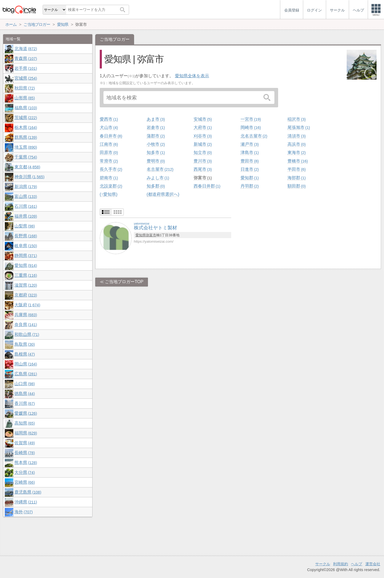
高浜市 (296, 144)
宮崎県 (24, 482)
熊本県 (25, 462)
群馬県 (25, 137)
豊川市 (203, 161)
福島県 (25, 107)
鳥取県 (24, 344)
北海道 (25, 48)
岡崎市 (251, 127)
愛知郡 (250, 178)
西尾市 (203, 169)
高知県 (24, 423)
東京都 (27, 167)
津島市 (250, 152)
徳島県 (24, 393)
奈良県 (25, 324)
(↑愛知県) (109, 194)
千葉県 (25, 157)
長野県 (25, 236)
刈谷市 (203, 136)
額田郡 (296, 186)
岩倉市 (156, 127)
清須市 (296, 136)
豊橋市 (297, 161)
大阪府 (27, 305)
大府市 (203, 127)
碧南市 (109, 178)
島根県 (24, 354)
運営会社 (372, 564)
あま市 (156, 119)
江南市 (109, 144)
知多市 (156, 152)
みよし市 (158, 178)
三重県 (25, 275)
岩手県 (25, 68)
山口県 (24, 383)
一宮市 (251, 119)
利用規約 (340, 564)
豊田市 (250, 161)
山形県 (24, 98)
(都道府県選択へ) (163, 194)
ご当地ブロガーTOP (124, 281)
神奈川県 (29, 176)
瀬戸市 (250, 144)
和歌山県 (26, 334)
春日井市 (111, 136)
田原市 (109, 152)
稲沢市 (296, 119)
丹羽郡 (250, 186)
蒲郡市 (156, 136)
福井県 (25, 216)
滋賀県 (25, 285)
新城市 (203, 144)
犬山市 (109, 127)
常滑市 (109, 161)
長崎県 (24, 452)
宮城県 (25, 78)
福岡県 (25, 433)
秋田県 (24, 88)
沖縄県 (25, 502)
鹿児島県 (27, 492)
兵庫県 (25, 314)
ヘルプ (356, 564)
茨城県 (25, 117)
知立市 (203, 152)
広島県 (25, 374)
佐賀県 (24, 443)
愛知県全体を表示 (192, 76)
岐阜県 (25, 245)
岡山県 (25, 364)
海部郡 (296, 178)
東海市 (296, 152)
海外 (23, 512)
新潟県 (25, 186)
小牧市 (156, 144)
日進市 (250, 169)
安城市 (203, 119)
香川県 (24, 403)
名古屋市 (160, 169)
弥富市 (203, 178)
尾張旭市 (298, 127)
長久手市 (111, 169)
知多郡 (156, 186)
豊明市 (156, 161)
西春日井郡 (207, 186)
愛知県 (140, 235)
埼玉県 (25, 147)
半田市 (296, 169)
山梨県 (24, 226)
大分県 (24, 472)
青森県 (25, 58)
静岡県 (25, 255)
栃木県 (25, 127)
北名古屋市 (254, 136)
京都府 (25, 295)
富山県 (25, 196)
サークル (322, 564)
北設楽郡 (111, 186)
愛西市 (109, 119)
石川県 (25, 206)
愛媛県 (25, 413)
